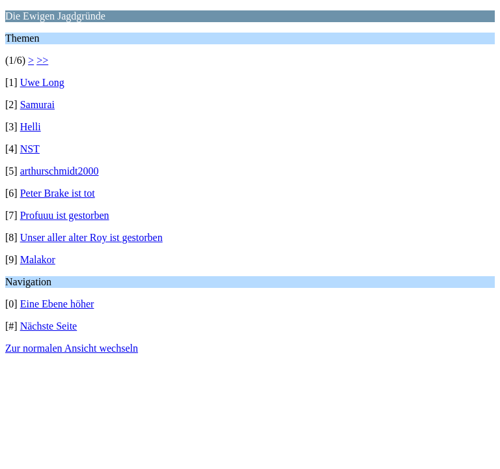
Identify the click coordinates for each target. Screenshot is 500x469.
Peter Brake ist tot (57, 193)
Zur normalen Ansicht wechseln (71, 348)
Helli (30, 126)
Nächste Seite (48, 326)
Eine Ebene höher (57, 303)
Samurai (37, 104)
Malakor (37, 259)
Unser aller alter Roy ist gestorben (91, 237)
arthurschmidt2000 (59, 171)
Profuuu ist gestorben (64, 215)
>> (42, 60)
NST (30, 148)
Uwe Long (42, 82)
